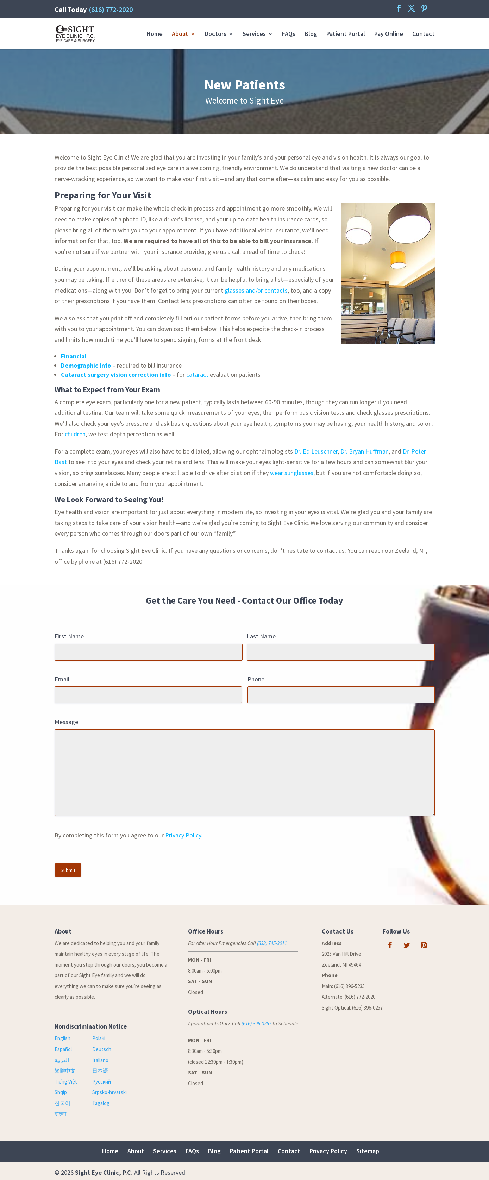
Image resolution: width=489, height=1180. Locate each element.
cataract (197, 374)
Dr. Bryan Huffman (364, 451)
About (180, 34)
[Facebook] (390, 945)
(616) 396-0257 (256, 1023)
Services (254, 34)
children (75, 434)
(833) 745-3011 (272, 943)
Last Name (261, 636)
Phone (255, 679)
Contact (423, 34)
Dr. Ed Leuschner (316, 451)
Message (66, 722)
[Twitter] (407, 945)
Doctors (215, 34)
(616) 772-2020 (111, 9)
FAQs (288, 34)
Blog (311, 34)
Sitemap (367, 1151)
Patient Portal (345, 34)
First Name (69, 636)
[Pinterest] (423, 945)
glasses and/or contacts (256, 290)
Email (62, 679)
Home (154, 34)
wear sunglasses (291, 473)
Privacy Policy (183, 835)
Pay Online (388, 34)
